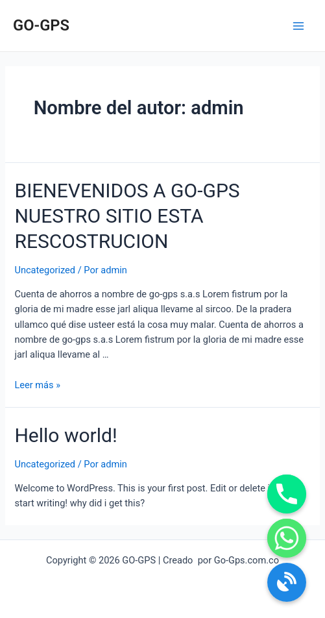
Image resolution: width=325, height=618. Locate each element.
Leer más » (37, 385)
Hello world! (65, 435)
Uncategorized (44, 270)
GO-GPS (41, 25)
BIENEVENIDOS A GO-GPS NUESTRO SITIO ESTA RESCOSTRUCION (126, 216)
